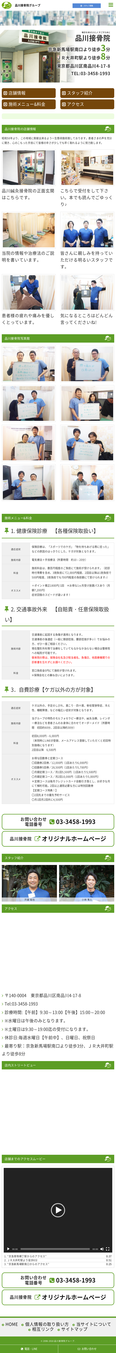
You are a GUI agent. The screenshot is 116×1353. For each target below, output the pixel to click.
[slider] (55, 1249)
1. (25, 1256)
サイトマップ (74, 1329)
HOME (11, 1324)
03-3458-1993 (76, 821)
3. (26, 1264)
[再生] (8, 1249)
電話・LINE (29, 1349)
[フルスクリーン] (107, 1249)
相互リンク (43, 1329)
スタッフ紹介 (80, 93)
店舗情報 (17, 93)
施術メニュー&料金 (27, 104)
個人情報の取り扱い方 (47, 1324)
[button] (58, 1210)
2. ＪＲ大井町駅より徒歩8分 (21, 1260)
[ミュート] (102, 1249)
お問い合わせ (87, 1349)
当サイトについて (93, 1324)
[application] (58, 1210)
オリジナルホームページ (74, 838)
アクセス (75, 104)
